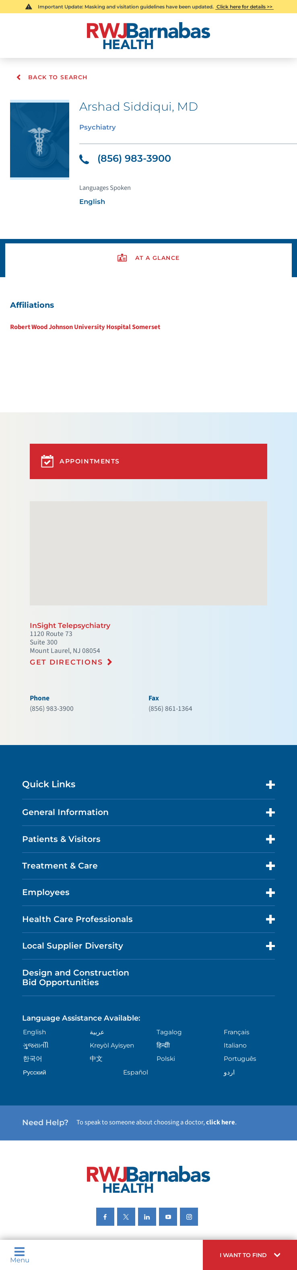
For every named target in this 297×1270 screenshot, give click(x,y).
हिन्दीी (163, 990)
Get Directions (63, 629)
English (32, 977)
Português (240, 1003)
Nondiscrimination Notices (102, 1182)
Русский (32, 1015)
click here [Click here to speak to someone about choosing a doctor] (206, 1063)
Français (237, 977)
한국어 (30, 1003)
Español (135, 1015)
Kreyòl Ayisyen (111, 990)
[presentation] (148, 249)
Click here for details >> (244, 6)
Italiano (236, 990)
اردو (230, 1015)
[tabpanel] (148, 304)
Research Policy (249, 1182)
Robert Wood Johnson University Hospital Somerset (81, 315)
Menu (18, 1256)
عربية (96, 977)
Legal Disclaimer (201, 1182)
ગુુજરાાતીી (33, 990)
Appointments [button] (79, 440)
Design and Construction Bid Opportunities (70, 925)
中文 (95, 1003)
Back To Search (51, 77)
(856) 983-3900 (122, 155)
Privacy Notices (41, 1182)
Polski (166, 1003)
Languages (158, 1182)
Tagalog (169, 977)
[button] (254, 1256)
